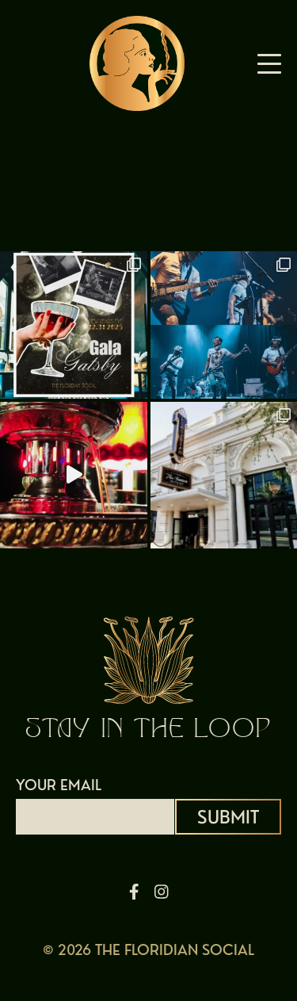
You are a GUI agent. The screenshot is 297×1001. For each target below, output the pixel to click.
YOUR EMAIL (95, 800)
